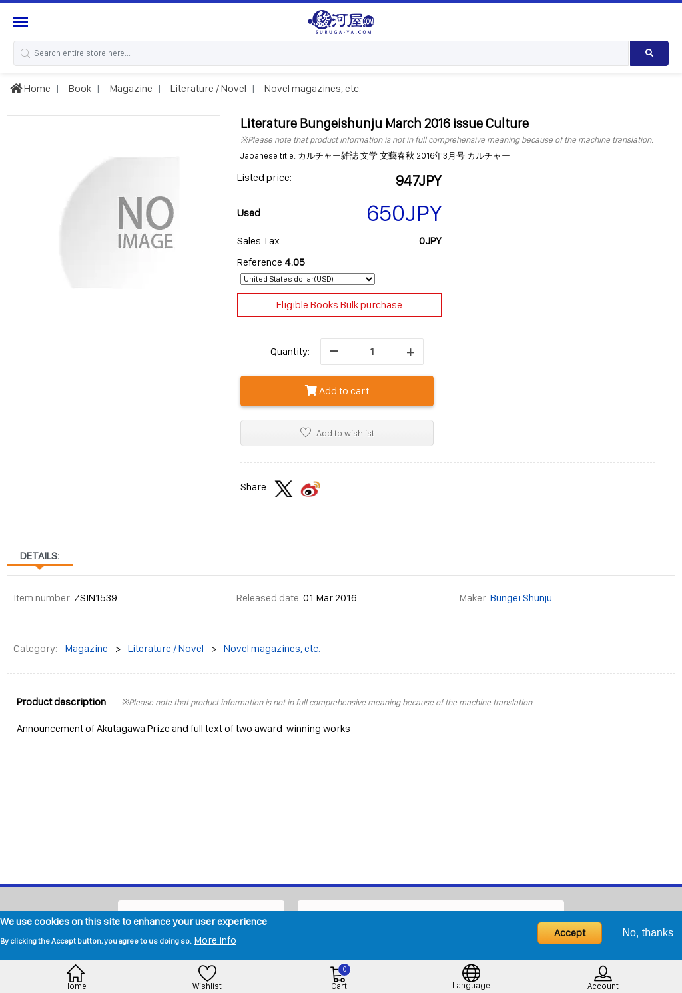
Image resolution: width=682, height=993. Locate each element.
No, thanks (648, 932)
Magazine (130, 88)
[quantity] (372, 351)
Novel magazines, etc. (311, 88)
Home (30, 88)
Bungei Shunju (521, 597)
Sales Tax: (259, 240)
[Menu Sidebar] (22, 22)
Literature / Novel (207, 88)
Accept (569, 932)
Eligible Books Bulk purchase (339, 304)
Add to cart (337, 390)
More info (215, 940)
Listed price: (264, 177)
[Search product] (649, 53)
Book (79, 88)
